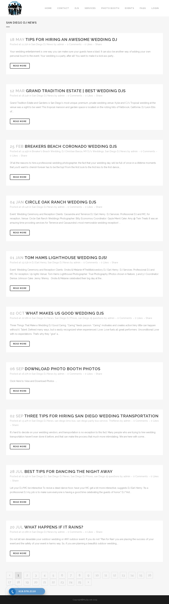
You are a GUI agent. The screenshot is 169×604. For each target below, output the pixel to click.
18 (18, 582)
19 (27, 582)
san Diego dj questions (90, 318)
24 (70, 582)
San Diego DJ (39, 476)
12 (114, 575)
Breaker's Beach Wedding (46, 151)
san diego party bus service (92, 420)
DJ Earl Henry (39, 262)
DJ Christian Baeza (72, 151)
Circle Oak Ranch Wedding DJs (60, 202)
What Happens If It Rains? (53, 527)
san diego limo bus (65, 420)
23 (62, 582)
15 (140, 575)
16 (149, 575)
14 (132, 575)
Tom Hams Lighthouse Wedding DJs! (66, 257)
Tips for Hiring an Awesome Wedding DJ (71, 39)
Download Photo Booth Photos (62, 368)
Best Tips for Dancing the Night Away (68, 471)
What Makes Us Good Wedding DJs (65, 313)
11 (105, 575)
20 (35, 582)
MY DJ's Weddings (94, 151)
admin (60, 44)
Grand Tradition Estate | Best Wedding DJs (76, 90)
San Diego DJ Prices (66, 318)
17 (9, 582)
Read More (20, 66)
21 (44, 582)
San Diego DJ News (42, 44)
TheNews (114, 420)
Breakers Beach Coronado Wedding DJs (71, 146)
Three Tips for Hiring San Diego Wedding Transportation (91, 416)
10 (97, 575)
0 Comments (74, 44)
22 (53, 582)
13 (123, 575)
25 (79, 582)
